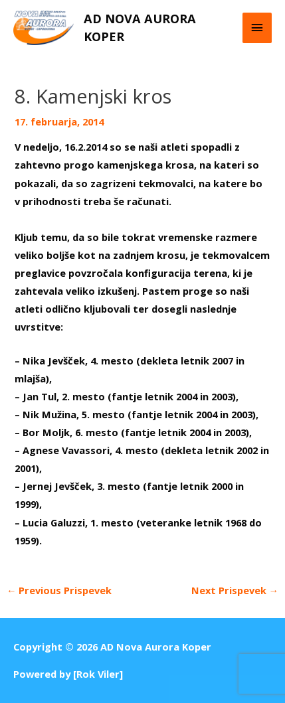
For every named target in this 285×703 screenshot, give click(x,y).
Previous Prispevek (59, 590)
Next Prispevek (235, 590)
